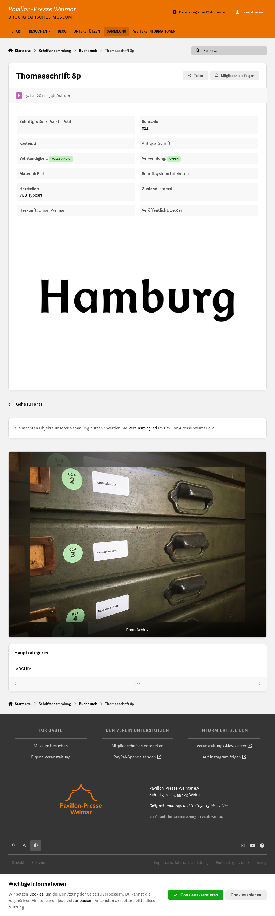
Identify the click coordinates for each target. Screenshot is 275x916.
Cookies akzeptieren (195, 895)
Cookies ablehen (246, 895)
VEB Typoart (30, 195)
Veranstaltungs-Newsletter (222, 745)
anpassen (83, 900)
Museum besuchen (51, 745)
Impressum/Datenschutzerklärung (181, 862)
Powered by (241, 862)
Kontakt (18, 862)
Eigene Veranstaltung (50, 756)
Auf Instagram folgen (221, 756)
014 (145, 128)
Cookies (38, 862)
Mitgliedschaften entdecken (137, 745)
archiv (23, 668)
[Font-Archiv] (138, 545)
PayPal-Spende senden (135, 756)
